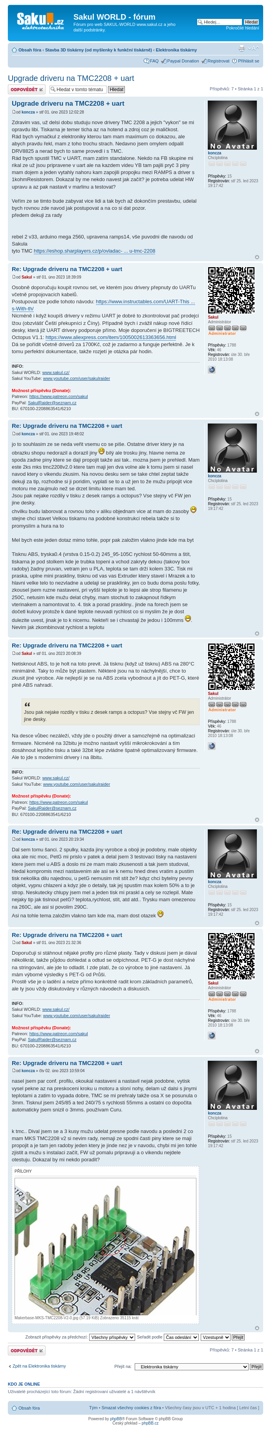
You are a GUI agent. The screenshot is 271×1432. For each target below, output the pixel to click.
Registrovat (219, 61)
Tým (93, 1407)
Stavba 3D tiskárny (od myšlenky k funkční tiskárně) (98, 50)
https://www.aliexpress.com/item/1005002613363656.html (111, 337)
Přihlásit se (248, 61)
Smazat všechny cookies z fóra (131, 1407)
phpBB (116, 1419)
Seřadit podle (168, 1337)
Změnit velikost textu (253, 48)
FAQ (154, 61)
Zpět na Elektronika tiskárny (39, 1366)
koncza (28, 112)
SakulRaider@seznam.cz (52, 402)
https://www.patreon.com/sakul (58, 396)
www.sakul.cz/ (56, 372)
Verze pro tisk (241, 48)
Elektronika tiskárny (176, 50)
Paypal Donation (183, 61)
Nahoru (257, 257)
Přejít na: (123, 1366)
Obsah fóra (29, 50)
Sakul (27, 277)
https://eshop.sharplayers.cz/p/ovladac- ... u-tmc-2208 (94, 251)
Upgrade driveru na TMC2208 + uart (71, 78)
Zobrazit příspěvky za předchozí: (80, 1337)
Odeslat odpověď (27, 89)
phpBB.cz (150, 1423)
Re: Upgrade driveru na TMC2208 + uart (67, 269)
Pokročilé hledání (242, 28)
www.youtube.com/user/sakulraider (76, 378)
